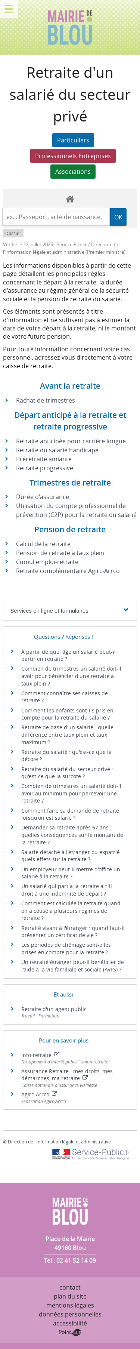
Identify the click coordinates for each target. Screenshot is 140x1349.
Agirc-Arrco (39, 1094)
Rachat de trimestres (45, 400)
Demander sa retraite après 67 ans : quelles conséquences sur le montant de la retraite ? (72, 835)
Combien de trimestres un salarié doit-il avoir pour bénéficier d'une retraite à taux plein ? (71, 676)
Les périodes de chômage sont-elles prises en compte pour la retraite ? (66, 948)
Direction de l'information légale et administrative (59, 1142)
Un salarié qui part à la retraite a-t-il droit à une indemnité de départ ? (66, 890)
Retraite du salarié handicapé (57, 450)
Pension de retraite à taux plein (60, 553)
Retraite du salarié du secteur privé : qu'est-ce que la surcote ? (67, 773)
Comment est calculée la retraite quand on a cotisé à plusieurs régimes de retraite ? (71, 910)
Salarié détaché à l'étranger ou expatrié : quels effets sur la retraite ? (72, 855)
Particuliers (73, 140)
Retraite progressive (44, 468)
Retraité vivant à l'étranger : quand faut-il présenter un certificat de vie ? (73, 931)
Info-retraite (40, 1055)
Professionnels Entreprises (73, 156)
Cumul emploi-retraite (47, 562)
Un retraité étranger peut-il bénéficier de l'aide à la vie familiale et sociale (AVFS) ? (72, 965)
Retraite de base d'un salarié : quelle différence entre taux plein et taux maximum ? (67, 734)
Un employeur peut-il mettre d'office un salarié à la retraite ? (70, 873)
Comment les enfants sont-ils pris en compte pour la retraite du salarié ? (67, 714)
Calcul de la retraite (43, 544)
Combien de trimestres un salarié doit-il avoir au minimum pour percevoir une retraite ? (71, 793)
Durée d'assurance (42, 497)
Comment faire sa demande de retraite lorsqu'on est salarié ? (70, 814)
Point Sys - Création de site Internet (70, 1332)
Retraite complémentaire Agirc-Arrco (68, 571)
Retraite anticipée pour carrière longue (71, 441)
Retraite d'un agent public (54, 1009)
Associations (73, 171)
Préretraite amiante (44, 459)
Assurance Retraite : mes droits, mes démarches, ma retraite (67, 1075)
